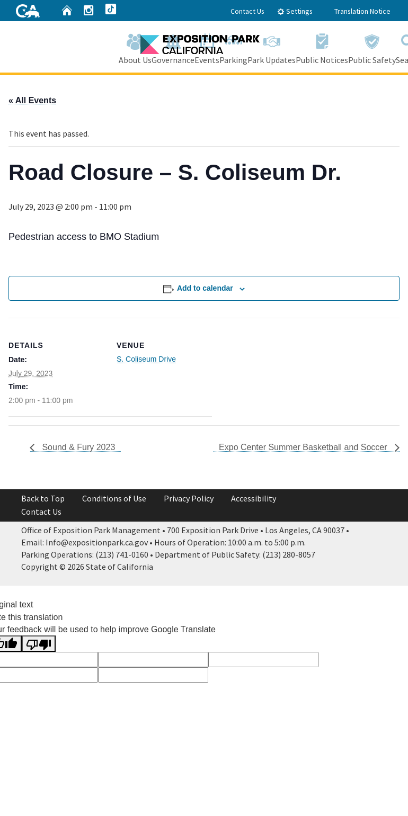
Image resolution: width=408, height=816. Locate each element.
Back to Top (43, 498)
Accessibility (253, 498)
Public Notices (322, 47)
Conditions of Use (114, 498)
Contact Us (247, 11)
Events (206, 47)
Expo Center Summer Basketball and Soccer (304, 447)
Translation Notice (362, 11)
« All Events (32, 100)
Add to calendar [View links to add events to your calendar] (205, 288)
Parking (233, 47)
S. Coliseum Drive (146, 359)
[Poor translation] (39, 643)
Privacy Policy (189, 498)
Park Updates (271, 47)
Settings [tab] (295, 11)
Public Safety (372, 47)
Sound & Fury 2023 (77, 447)
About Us (135, 47)
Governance (173, 47)
